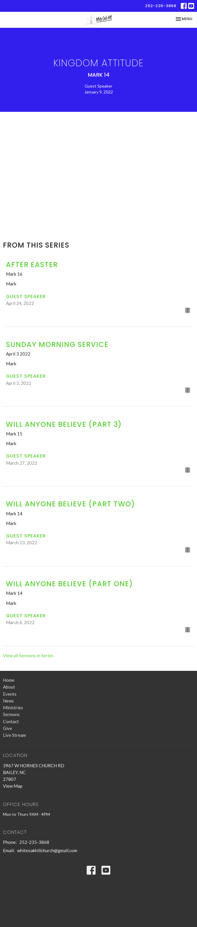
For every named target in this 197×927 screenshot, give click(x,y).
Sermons (11, 714)
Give (7, 728)
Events (10, 694)
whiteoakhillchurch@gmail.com (47, 850)
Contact (11, 721)
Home (8, 680)
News (8, 700)
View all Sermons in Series (28, 655)
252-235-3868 (160, 6)
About (9, 686)
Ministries (13, 707)
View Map (12, 786)
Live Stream (14, 735)
